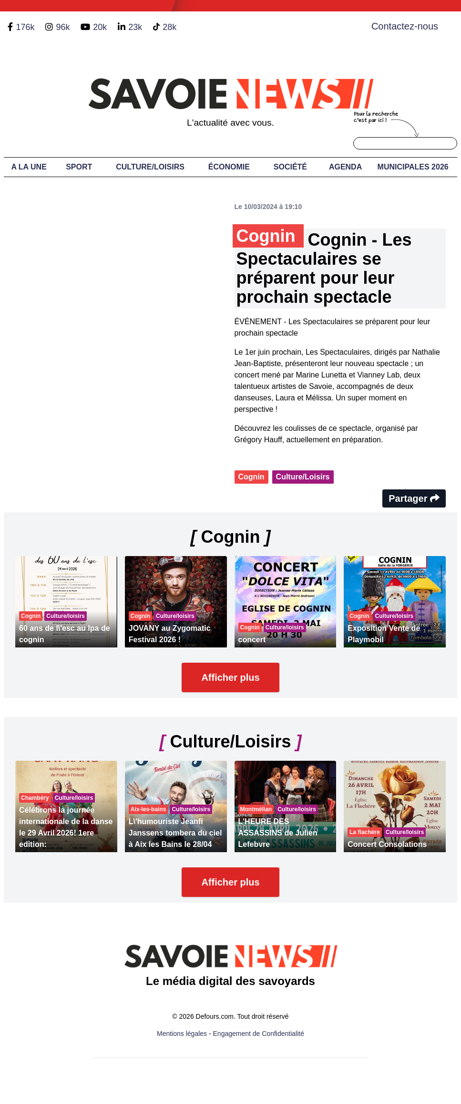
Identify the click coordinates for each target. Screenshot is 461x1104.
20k (100, 27)
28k (169, 27)
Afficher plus (230, 677)
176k (25, 27)
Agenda (345, 167)
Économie (229, 167)
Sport (79, 167)
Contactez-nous (404, 26)
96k (63, 27)
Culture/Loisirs (150, 167)
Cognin (251, 477)
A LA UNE (28, 167)
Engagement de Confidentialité (258, 1033)
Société (290, 167)
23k (135, 27)
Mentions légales (182, 1033)
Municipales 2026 (413, 167)
